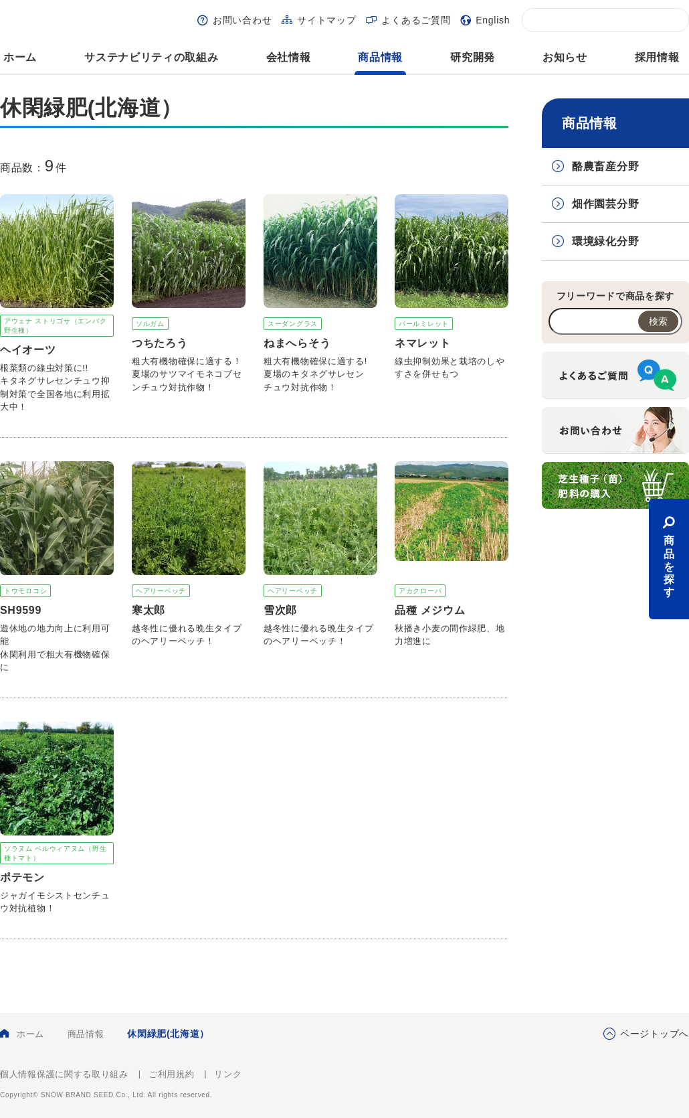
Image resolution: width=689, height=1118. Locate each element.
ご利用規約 (172, 1074)
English (493, 20)
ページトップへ (654, 1033)
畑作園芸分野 (605, 204)
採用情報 (657, 57)
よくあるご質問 (415, 20)
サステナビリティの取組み (151, 57)
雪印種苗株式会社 (652, 1084)
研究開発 (472, 57)
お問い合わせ (242, 20)
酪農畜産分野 (605, 166)
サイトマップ (326, 20)
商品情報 (380, 57)
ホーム (20, 57)
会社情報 (288, 57)
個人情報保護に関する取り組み (64, 1074)
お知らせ (565, 57)
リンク (227, 1074)
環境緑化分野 (605, 241)
